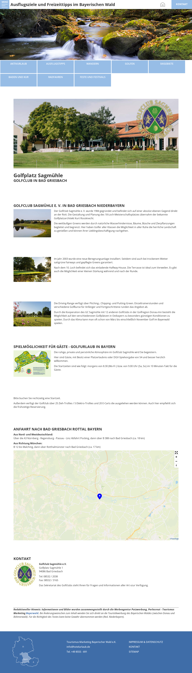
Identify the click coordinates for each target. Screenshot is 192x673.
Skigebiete (166, 63)
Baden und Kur (18, 77)
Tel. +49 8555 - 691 (77, 651)
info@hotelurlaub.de (78, 646)
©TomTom (174, 539)
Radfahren (55, 77)
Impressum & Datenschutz (146, 642)
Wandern (92, 63)
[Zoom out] (176, 461)
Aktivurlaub (18, 63)
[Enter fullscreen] (176, 452)
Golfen (130, 63)
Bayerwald (32, 613)
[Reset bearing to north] (176, 465)
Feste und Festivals (92, 77)
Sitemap (134, 651)
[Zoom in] (176, 457)
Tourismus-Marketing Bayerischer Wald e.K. (91, 642)
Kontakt (134, 646)
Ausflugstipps (55, 63)
